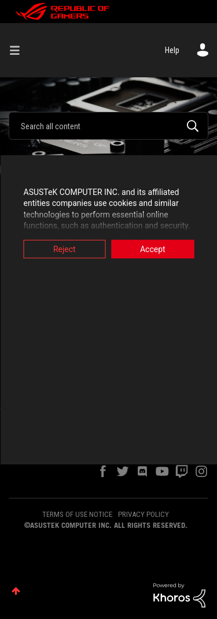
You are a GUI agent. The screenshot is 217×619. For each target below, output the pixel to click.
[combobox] (108, 126)
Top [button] (16, 591)
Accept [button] (152, 248)
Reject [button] (64, 248)
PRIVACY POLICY (143, 514)
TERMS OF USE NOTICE (77, 514)
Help (172, 50)
